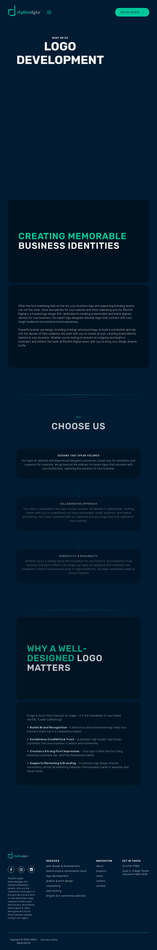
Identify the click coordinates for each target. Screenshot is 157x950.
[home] (24, 12)
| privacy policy (49, 939)
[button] (49, 12)
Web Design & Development (63, 866)
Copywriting (53, 885)
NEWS (99, 875)
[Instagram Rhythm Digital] (21, 869)
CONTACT (101, 885)
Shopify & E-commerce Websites (66, 895)
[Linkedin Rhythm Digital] (31, 869)
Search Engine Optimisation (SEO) (66, 870)
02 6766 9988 (130, 866)
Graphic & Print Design (59, 880)
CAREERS (101, 880)
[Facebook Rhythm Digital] (11, 869)
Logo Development (57, 875)
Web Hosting (54, 890)
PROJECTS (101, 870)
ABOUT (100, 866)
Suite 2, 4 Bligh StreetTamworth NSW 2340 (135, 872)
